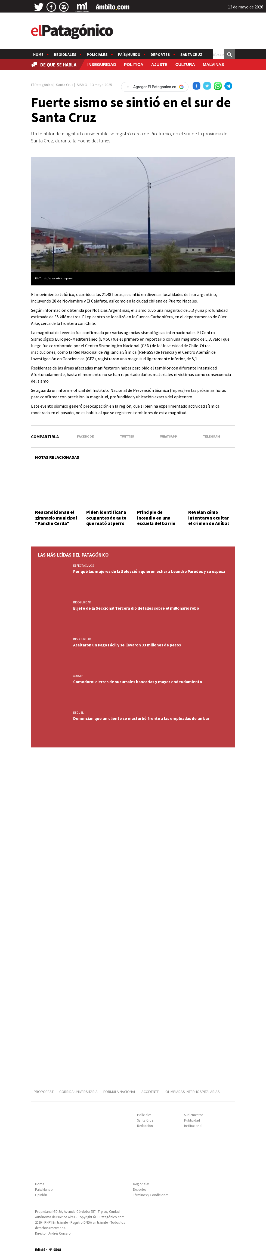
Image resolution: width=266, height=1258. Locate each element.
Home (38, 54)
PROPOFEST (44, 1091)
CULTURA (185, 64)
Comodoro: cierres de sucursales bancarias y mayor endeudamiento (137, 681)
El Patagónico (42, 84)
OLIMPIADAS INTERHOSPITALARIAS (192, 1091)
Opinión (41, 1195)
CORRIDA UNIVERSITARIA (78, 1091)
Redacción (145, 1125)
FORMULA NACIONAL (119, 1091)
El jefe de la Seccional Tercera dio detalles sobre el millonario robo (136, 608)
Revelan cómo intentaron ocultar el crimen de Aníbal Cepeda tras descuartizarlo (208, 523)
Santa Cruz (191, 54)
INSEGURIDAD (101, 64)
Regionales (65, 54)
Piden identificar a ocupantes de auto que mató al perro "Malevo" (106, 520)
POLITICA (133, 64)
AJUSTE (159, 64)
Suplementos (193, 1115)
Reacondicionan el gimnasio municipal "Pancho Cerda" (56, 517)
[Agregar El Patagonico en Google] (154, 87)
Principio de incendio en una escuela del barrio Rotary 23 (156, 520)
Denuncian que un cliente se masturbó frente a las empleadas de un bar (141, 718)
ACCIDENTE (150, 1091)
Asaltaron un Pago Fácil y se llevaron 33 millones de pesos (127, 645)
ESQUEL (78, 713)
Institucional (193, 1125)
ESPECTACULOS (83, 565)
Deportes (160, 54)
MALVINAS (213, 64)
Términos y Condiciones (150, 1195)
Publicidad (192, 1120)
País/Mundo (129, 54)
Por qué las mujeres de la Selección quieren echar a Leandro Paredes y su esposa (149, 571)
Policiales (97, 54)
